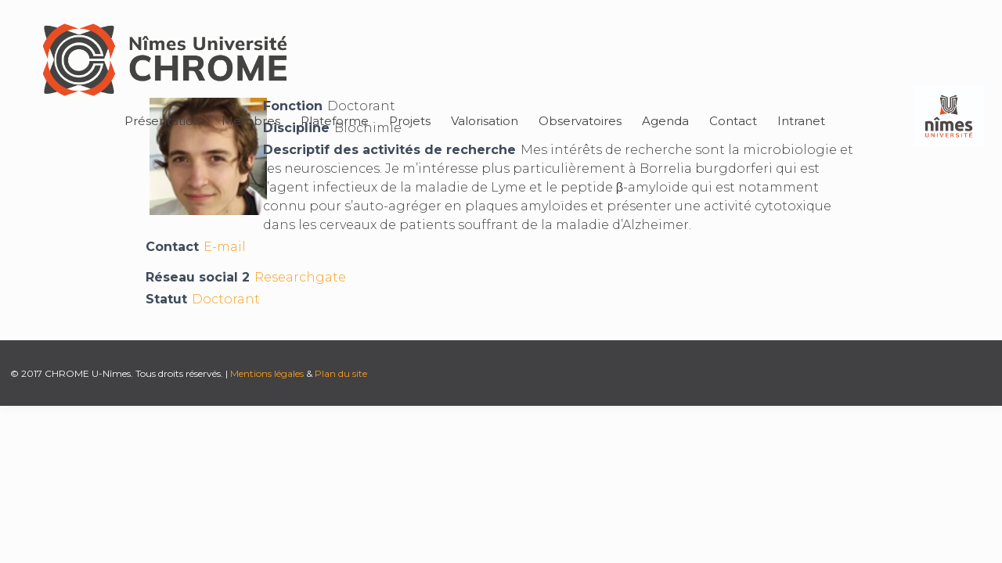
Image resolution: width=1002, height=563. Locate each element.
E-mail (225, 246)
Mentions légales (267, 373)
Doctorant (226, 299)
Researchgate (300, 277)
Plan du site (341, 373)
